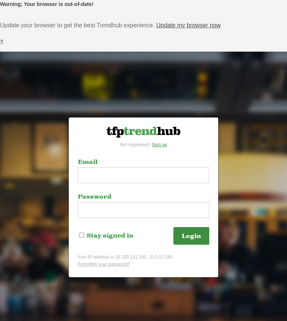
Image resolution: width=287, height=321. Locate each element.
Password (94, 197)
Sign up (159, 144)
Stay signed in (106, 235)
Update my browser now (188, 25)
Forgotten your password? (104, 264)
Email (88, 162)
